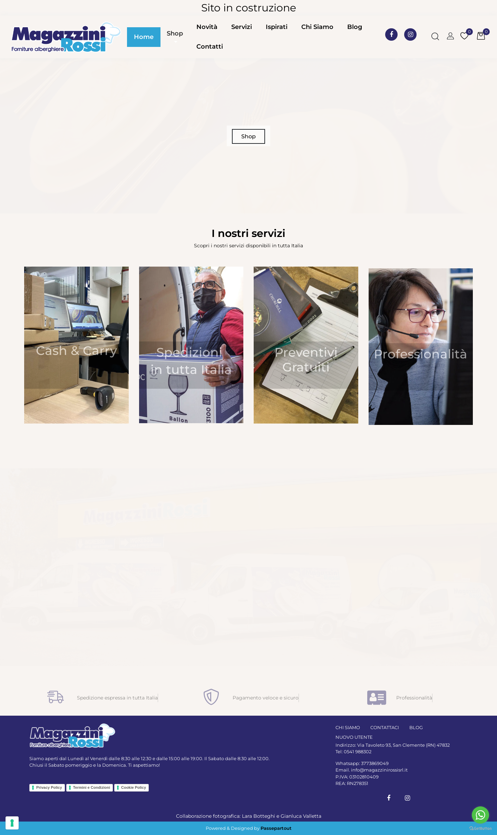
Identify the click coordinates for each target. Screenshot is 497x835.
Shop (175, 33)
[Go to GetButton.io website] (480, 828)
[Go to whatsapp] (480, 815)
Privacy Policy (49, 787)
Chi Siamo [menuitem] (317, 27)
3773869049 (375, 763)
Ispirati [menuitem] (277, 27)
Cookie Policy (133, 787)
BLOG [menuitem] (416, 727)
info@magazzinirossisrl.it (379, 770)
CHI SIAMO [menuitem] (347, 727)
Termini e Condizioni (91, 787)
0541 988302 (357, 751)
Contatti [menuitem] (209, 46)
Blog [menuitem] (354, 27)
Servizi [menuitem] (241, 27)
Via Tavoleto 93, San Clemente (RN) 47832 (403, 745)
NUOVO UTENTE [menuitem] (354, 737)
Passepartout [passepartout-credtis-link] (276, 828)
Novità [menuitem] (206, 27)
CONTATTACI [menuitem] (384, 727)
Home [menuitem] (144, 37)
